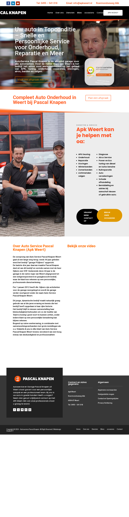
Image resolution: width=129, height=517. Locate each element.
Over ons (59, 13)
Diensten (70, 13)
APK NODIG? (113, 12)
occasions (89, 13)
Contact (101, 13)
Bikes (79, 13)
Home (50, 13)
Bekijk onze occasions (109, 215)
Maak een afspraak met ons (33, 79)
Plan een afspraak (98, 98)
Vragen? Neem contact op (88, 216)
